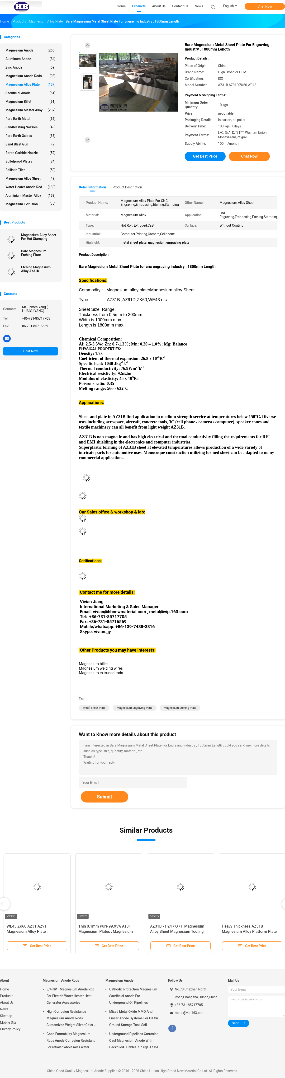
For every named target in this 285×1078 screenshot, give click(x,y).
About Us (7, 1002)
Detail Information (92, 187)
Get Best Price (205, 156)
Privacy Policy (10, 1029)
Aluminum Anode (30, 58)
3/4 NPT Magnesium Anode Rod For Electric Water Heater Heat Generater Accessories (70, 995)
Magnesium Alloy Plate (30, 84)
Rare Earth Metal (30, 118)
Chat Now (265, 6)
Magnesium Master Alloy (30, 110)
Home (4, 989)
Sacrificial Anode (30, 93)
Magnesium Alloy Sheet (30, 178)
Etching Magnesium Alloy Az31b (36, 269)
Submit (104, 797)
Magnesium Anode (30, 50)
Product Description (127, 187)
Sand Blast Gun (30, 144)
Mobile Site (8, 1022)
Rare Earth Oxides (30, 135)
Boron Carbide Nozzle (30, 152)
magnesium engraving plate (134, 707)
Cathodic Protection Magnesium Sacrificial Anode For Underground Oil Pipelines (133, 995)
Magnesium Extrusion (30, 204)
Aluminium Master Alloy (30, 195)
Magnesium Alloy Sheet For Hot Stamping (38, 237)
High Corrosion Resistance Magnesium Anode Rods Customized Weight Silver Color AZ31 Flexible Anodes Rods (70, 1019)
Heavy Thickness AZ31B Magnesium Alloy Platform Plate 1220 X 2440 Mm (249, 931)
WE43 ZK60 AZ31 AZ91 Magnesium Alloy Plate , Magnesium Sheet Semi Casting (34, 931)
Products (6, 996)
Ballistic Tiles (30, 170)
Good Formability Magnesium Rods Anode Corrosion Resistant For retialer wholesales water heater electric (71, 1041)
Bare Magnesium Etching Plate (33, 253)
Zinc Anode (30, 67)
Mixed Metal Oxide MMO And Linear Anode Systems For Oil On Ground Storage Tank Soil (133, 1018)
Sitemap (6, 1016)
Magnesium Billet (30, 101)
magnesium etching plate (180, 707)
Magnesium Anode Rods (30, 76)
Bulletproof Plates (30, 161)
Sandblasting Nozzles (30, 127)
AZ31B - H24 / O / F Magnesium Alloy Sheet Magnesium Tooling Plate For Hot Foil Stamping (177, 931)
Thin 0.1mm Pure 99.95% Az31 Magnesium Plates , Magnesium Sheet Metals (105, 931)
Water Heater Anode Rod (30, 187)
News (4, 1009)
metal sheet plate (94, 707)
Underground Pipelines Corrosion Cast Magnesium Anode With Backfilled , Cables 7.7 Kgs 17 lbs (133, 1040)
